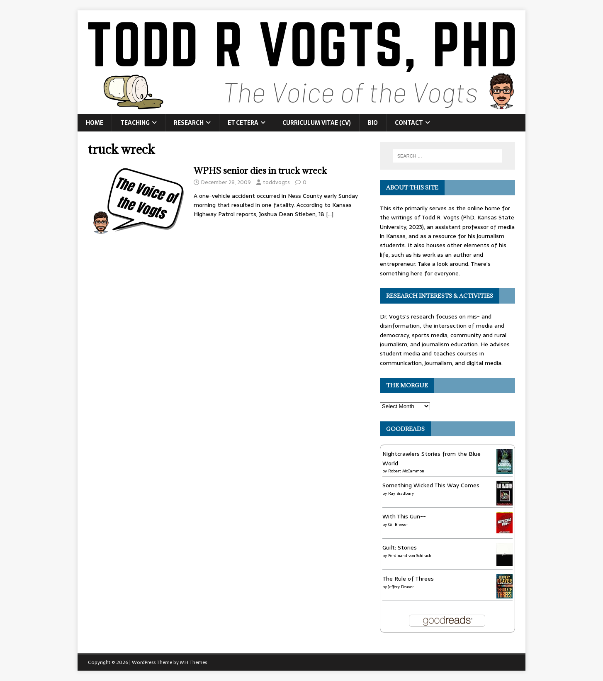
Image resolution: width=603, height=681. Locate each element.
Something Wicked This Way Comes (430, 485)
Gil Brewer (398, 524)
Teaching (135, 122)
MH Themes (193, 662)
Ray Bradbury (401, 493)
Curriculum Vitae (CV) (316, 122)
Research (189, 122)
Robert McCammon (406, 470)
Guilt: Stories (399, 547)
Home (94, 122)
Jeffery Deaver (401, 586)
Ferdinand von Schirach (409, 555)
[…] (329, 214)
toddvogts (276, 182)
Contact (409, 122)
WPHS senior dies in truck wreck (260, 170)
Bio (373, 122)
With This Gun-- (404, 516)
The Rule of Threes (408, 578)
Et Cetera (243, 122)
